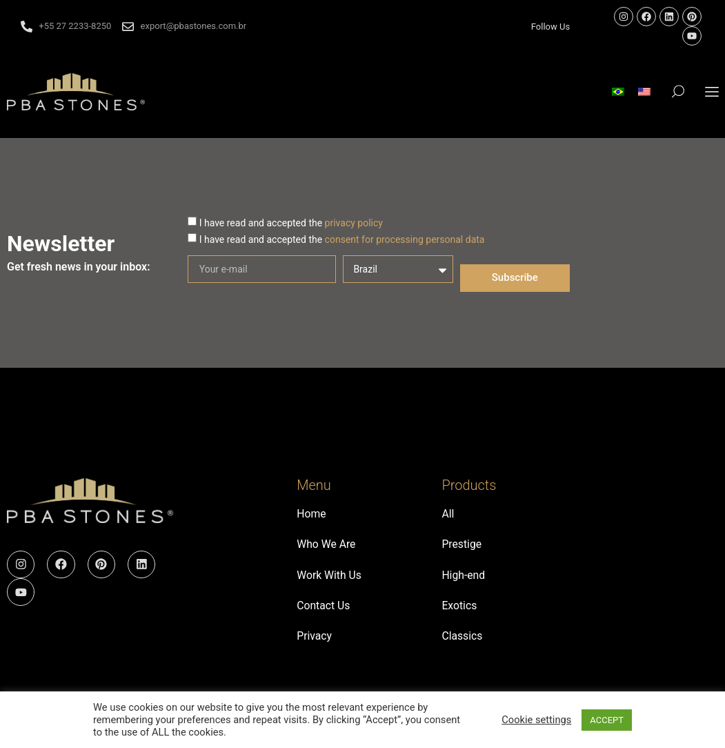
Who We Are (327, 546)
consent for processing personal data (405, 239)
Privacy (314, 641)
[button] (712, 91)
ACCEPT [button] (607, 720)
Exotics (459, 609)
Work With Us (329, 577)
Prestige (461, 546)
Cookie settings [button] (536, 719)
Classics (462, 641)
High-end (463, 577)
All (447, 514)
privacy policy (354, 222)
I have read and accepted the (291, 222)
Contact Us (324, 609)
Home (311, 514)
